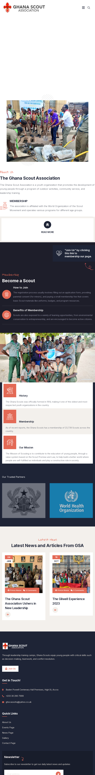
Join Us (12, 668)
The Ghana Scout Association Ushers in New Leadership (20, 603)
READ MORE (47, 232)
